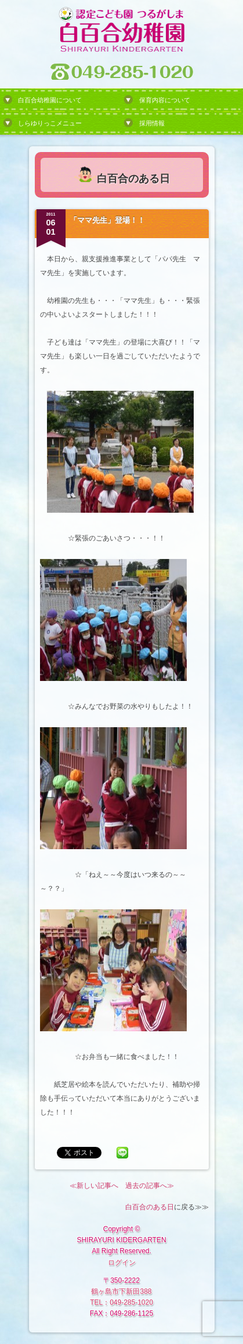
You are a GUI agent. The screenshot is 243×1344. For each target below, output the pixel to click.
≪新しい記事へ (94, 1186)
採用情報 (152, 123)
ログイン (122, 1262)
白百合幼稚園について (50, 100)
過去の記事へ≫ (149, 1186)
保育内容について (164, 100)
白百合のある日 (149, 1207)
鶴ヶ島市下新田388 (121, 1291)
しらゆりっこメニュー (50, 123)
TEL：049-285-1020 (121, 1302)
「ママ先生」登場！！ (107, 220)
